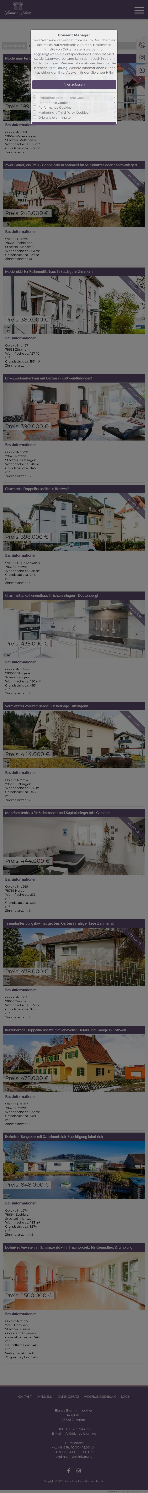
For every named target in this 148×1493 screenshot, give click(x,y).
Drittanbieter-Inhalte (54, 117)
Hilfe (109, 72)
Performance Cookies (54, 107)
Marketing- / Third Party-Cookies (63, 112)
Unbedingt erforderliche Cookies (63, 98)
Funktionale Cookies (54, 103)
